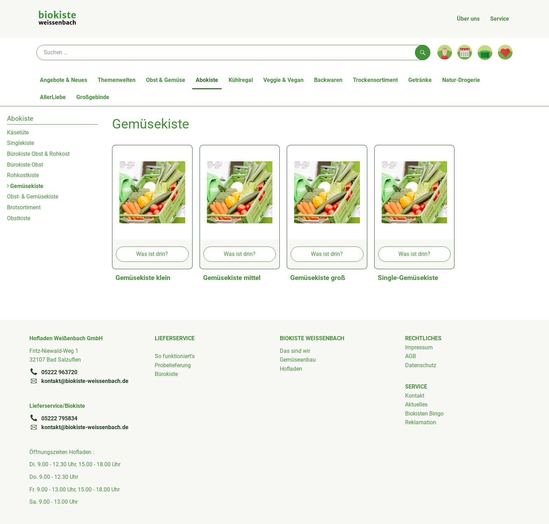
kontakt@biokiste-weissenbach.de (78, 381)
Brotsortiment (24, 207)
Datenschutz (420, 365)
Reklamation (420, 422)
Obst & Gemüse (165, 80)
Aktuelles (416, 404)
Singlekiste (20, 143)
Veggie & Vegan (283, 80)
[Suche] (233, 52)
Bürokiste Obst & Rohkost (38, 154)
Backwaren (328, 80)
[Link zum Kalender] (464, 52)
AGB (410, 356)
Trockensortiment (375, 80)
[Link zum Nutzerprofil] (444, 52)
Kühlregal (241, 80)
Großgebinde (92, 97)
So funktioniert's (175, 356)
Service (499, 18)
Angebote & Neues (63, 80)
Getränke (420, 80)
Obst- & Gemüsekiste (32, 196)
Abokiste (207, 80)
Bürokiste (166, 374)
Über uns (468, 18)
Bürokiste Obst (25, 164)
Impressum (419, 347)
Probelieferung (173, 365)
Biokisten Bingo (424, 413)
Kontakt (414, 395)
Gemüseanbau (298, 359)
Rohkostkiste (23, 175)
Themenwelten (116, 80)
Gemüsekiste (25, 186)
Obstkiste (18, 218)
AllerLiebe (53, 97)
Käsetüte (18, 132)
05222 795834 (53, 418)
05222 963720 (53, 372)
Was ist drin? (152, 254)
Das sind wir (295, 351)
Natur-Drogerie (461, 80)
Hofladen (291, 368)
